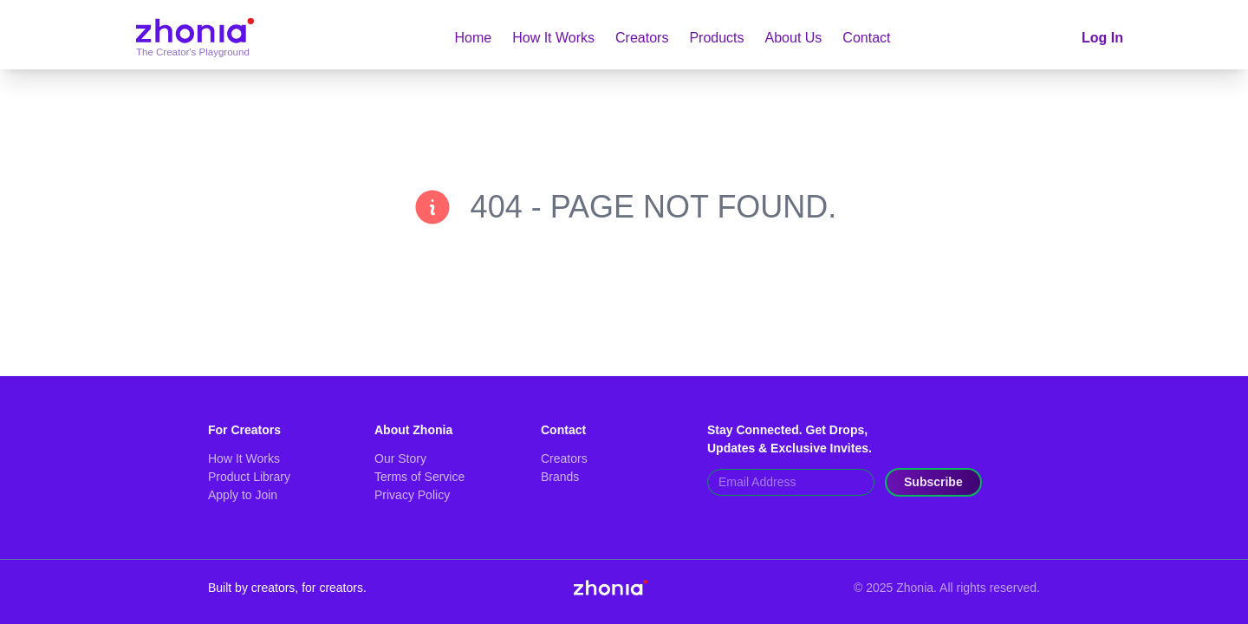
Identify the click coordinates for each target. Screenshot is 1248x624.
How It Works (553, 37)
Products (716, 37)
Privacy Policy (412, 495)
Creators (641, 37)
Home (473, 37)
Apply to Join (242, 495)
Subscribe (933, 482)
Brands (560, 477)
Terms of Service (419, 477)
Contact (866, 37)
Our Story (400, 458)
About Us (793, 37)
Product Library (249, 477)
